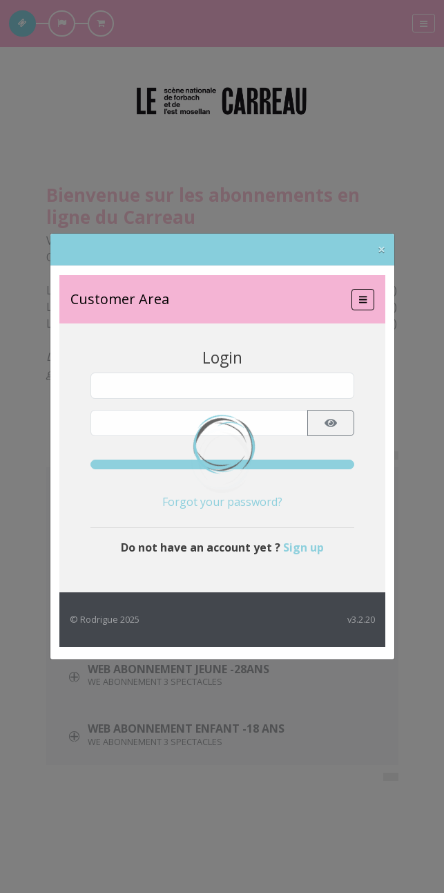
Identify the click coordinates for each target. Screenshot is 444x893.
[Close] (381, 249)
